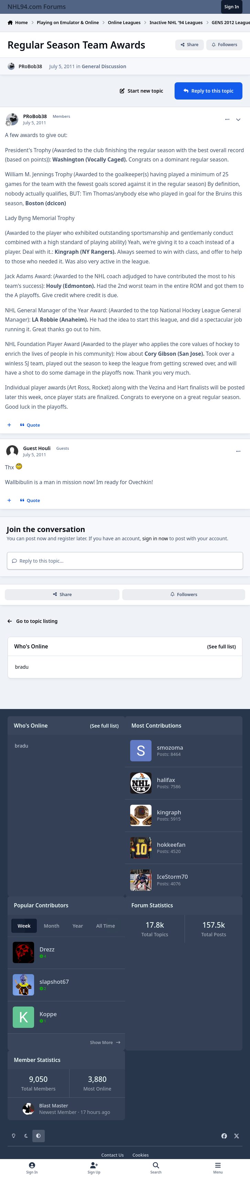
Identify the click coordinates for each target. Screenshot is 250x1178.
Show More (105, 1042)
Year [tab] (78, 925)
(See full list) (221, 646)
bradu (22, 667)
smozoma (170, 747)
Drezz (47, 949)
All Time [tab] (105, 925)
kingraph (169, 812)
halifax (166, 780)
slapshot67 (54, 982)
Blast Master (53, 1105)
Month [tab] (51, 925)
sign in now (155, 538)
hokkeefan (171, 844)
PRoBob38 (30, 66)
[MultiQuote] (9, 425)
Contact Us (112, 1155)
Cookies (141, 1155)
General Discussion (104, 66)
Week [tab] (24, 925)
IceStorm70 (172, 877)
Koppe (48, 1014)
